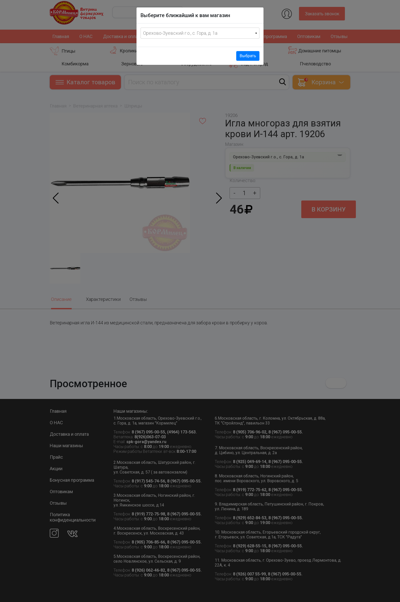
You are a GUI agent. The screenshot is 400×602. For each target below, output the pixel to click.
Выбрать (248, 55)
